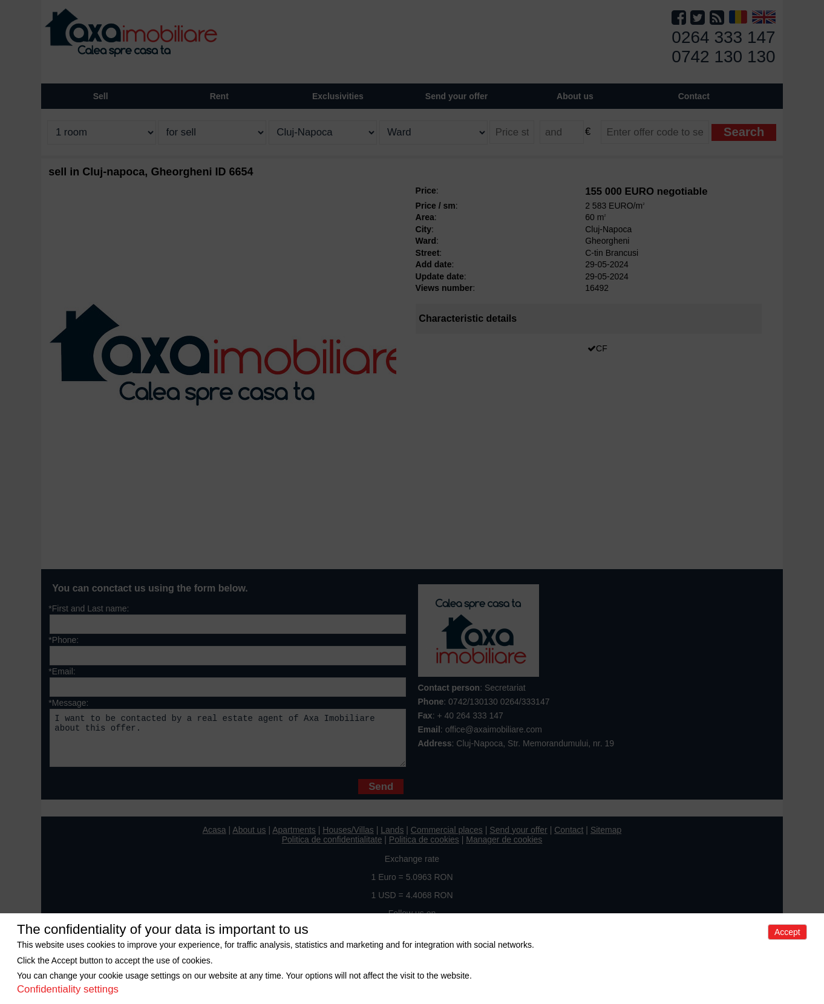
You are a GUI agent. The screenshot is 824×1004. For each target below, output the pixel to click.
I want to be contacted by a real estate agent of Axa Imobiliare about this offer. (228, 742)
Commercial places (447, 839)
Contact (694, 96)
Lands (392, 839)
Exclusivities (338, 96)
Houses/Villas (348, 839)
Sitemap (605, 839)
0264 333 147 (723, 37)
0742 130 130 (723, 56)
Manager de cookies (504, 848)
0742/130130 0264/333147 (498, 701)
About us (249, 839)
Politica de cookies (424, 848)
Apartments (294, 839)
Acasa (214, 839)
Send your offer (456, 96)
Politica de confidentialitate (332, 848)
